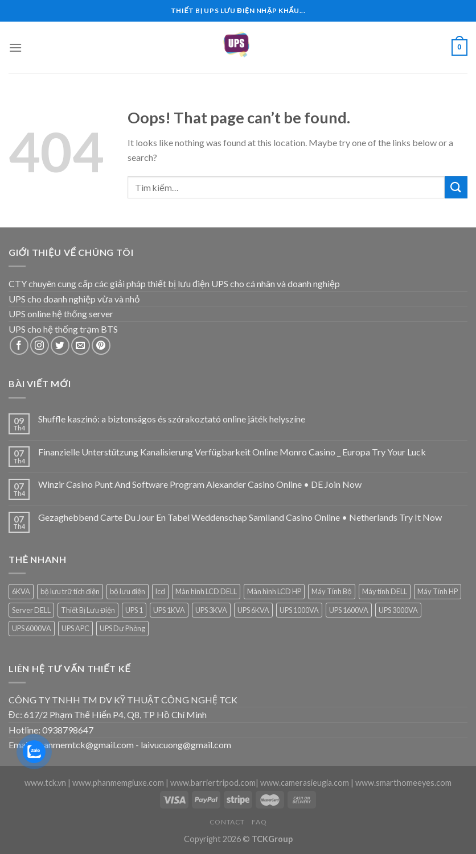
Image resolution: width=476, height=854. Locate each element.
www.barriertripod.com (213, 782)
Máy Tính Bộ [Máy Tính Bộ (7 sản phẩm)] (331, 591)
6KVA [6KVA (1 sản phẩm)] (21, 591)
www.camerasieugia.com (304, 782)
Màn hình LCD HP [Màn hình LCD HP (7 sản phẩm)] (274, 591)
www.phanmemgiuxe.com (118, 782)
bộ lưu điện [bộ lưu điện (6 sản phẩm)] (127, 591)
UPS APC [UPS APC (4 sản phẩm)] (75, 628)
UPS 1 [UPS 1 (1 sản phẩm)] (134, 610)
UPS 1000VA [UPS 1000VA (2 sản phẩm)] (299, 610)
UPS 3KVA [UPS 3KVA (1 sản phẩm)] (211, 610)
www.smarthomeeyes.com (403, 782)
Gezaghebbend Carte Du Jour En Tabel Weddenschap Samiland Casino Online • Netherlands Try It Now (240, 517)
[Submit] (456, 187)
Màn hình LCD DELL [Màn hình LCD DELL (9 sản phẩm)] (206, 591)
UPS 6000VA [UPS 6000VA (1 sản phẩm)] (31, 628)
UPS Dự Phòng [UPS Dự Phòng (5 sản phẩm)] (122, 628)
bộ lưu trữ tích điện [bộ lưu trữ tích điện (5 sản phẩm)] (70, 591)
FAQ (259, 822)
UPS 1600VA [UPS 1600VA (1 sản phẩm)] (348, 610)
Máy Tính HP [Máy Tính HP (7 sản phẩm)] (437, 591)
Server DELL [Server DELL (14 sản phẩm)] (31, 610)
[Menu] (15, 47)
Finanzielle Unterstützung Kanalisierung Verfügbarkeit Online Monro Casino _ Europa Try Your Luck (232, 451)
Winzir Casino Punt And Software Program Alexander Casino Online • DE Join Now (200, 484)
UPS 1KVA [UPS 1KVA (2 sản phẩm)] (169, 610)
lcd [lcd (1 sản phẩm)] (160, 591)
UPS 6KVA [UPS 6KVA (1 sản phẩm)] (253, 610)
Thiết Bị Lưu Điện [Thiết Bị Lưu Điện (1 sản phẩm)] (88, 610)
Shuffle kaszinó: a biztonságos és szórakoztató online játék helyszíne (171, 418)
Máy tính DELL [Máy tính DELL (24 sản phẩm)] (384, 591)
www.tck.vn (45, 782)
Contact (227, 822)
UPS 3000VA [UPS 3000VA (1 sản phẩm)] (398, 610)
